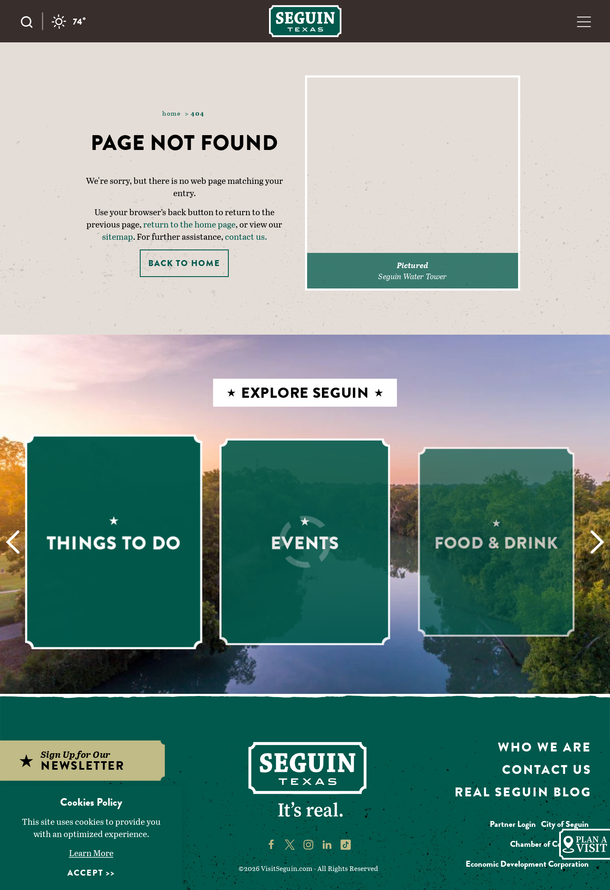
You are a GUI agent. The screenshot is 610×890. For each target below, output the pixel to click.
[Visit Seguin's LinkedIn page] (327, 843)
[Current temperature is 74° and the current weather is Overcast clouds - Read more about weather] (69, 21)
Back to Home (184, 263)
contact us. (246, 236)
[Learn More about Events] (304, 542)
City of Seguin (565, 824)
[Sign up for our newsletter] (92, 760)
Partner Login (513, 824)
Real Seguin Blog (523, 792)
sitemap (117, 236)
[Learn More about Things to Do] (113, 542)
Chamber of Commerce (549, 844)
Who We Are (544, 747)
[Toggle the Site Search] (31, 21)
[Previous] (13, 542)
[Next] (597, 542)
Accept (85, 873)
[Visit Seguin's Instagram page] (308, 843)
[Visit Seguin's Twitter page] (290, 843)
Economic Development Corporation (527, 864)
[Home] (305, 21)
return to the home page (189, 224)
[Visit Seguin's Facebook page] (271, 843)
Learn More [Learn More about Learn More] (91, 853)
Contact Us (546, 770)
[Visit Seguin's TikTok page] (346, 843)
